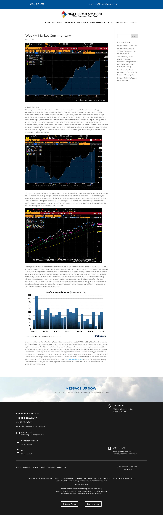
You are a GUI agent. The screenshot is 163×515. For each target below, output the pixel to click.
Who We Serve (96, 22)
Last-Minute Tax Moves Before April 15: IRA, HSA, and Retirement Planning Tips (127, 72)
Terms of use (93, 504)
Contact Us (61, 467)
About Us (56, 22)
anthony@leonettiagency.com (32, 435)
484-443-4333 (26, 444)
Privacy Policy (69, 504)
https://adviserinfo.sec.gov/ (74, 359)
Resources (121, 22)
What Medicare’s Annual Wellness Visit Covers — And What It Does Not (126, 51)
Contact (134, 22)
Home (47, 22)
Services (69, 22)
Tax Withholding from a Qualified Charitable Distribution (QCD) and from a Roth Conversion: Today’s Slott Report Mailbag (127, 62)
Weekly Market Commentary (127, 45)
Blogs (110, 22)
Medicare (81, 22)
